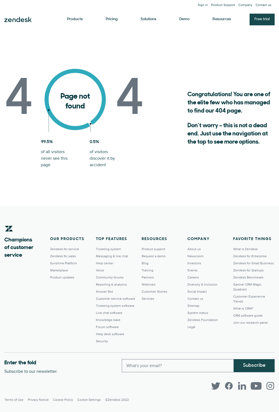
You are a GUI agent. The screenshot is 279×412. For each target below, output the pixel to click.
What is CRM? (243, 309)
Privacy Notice (38, 400)
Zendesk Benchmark (248, 277)
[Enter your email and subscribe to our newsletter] (178, 365)
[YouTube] (256, 385)
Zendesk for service (64, 249)
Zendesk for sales (63, 256)
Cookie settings (89, 400)
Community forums (110, 277)
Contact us (263, 5)
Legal (191, 327)
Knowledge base (108, 320)
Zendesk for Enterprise (250, 256)
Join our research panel (250, 323)
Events (192, 270)
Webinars (149, 285)
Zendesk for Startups (248, 270)
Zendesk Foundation (202, 320)
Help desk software (110, 334)
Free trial (262, 19)
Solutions (148, 19)
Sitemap (193, 306)
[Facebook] (229, 385)
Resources (222, 19)
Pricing (112, 19)
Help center (104, 263)
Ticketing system (108, 249)
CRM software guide (248, 316)
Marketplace (59, 270)
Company (245, 5)
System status (197, 313)
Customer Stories (154, 292)
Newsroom (195, 256)
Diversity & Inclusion (202, 285)
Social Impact (197, 292)
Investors (194, 263)
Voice (100, 270)
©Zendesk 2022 (117, 400)
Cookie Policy (63, 400)
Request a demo (154, 256)
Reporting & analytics (111, 285)
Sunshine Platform (63, 263)
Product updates (62, 277)
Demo (184, 19)
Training (147, 270)
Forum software (107, 327)
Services (148, 299)
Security (102, 341)
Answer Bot (104, 292)
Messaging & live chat (112, 256)
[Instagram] (270, 385)
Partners (148, 277)
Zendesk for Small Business (253, 263)
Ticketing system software (115, 306)
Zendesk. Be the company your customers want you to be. (18, 19)
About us (194, 249)
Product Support (223, 5)
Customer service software (115, 299)
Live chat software (109, 313)
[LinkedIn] (242, 385)
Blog (145, 263)
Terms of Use (13, 400)
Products (75, 19)
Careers (193, 277)
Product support (153, 249)
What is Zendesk (245, 249)
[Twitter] (215, 385)
